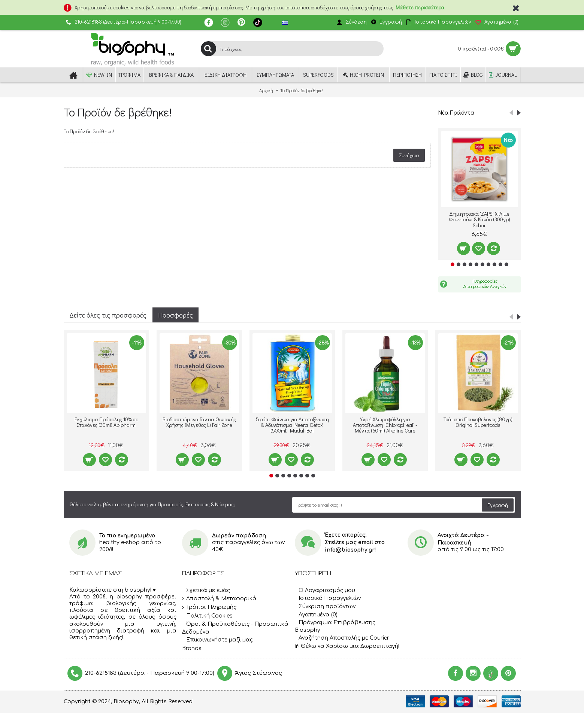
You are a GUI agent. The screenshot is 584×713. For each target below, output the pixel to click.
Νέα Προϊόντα (456, 112)
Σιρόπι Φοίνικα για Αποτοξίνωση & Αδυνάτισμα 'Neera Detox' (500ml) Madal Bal (292, 425)
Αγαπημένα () (316, 615)
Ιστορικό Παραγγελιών (328, 598)
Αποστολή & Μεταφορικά (219, 599)
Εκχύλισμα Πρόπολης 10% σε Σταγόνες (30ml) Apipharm (106, 422)
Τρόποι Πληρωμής (209, 607)
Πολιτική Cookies (207, 616)
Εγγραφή (497, 505)
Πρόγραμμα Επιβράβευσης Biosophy (335, 626)
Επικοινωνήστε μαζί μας (217, 640)
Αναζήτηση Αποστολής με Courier (342, 638)
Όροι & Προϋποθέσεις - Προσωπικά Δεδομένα (235, 627)
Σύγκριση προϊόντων (325, 606)
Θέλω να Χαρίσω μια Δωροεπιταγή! (347, 646)
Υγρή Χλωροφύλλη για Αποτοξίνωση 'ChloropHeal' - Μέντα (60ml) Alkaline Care (385, 425)
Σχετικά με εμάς (206, 591)
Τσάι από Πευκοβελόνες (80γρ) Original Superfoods (478, 422)
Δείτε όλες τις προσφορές (107, 314)
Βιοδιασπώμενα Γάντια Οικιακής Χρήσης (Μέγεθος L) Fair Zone (199, 422)
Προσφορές (175, 314)
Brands (192, 648)
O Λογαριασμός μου (325, 590)
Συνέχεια (409, 155)
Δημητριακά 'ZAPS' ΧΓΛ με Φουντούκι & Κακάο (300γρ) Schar (479, 219)
